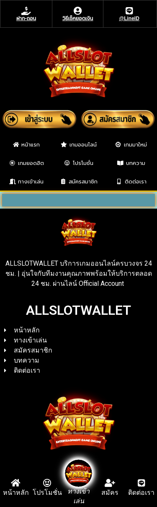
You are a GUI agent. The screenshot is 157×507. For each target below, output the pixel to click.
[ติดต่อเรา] (141, 483)
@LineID (129, 18)
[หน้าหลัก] (16, 483)
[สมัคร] (110, 483)
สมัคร (109, 492)
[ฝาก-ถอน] (26, 11)
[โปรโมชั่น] (47, 483)
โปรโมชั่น (47, 492)
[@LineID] (129, 11)
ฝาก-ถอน (26, 18)
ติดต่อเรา (141, 492)
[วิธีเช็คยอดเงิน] (78, 11)
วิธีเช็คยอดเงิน (77, 18)
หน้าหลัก (16, 492)
